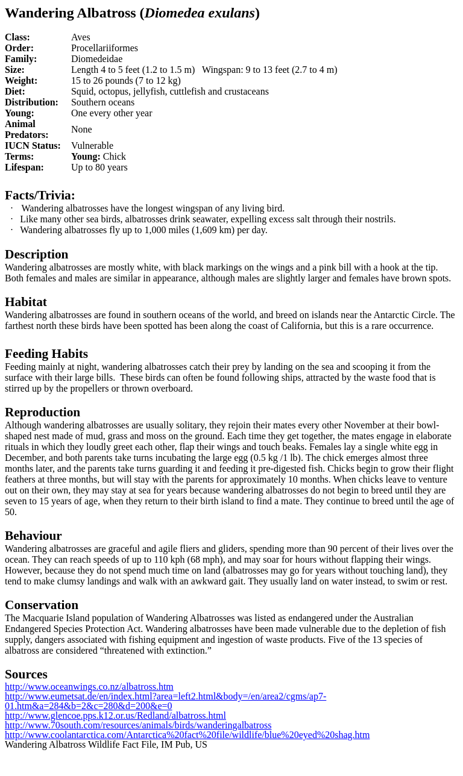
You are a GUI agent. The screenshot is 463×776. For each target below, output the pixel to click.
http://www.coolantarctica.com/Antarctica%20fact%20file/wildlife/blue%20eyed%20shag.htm (187, 735)
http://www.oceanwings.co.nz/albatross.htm (89, 686)
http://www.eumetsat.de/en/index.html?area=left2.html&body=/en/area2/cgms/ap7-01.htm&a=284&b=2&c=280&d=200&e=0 (165, 701)
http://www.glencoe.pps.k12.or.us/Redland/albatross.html (115, 715)
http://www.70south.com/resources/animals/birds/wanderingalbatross (138, 725)
